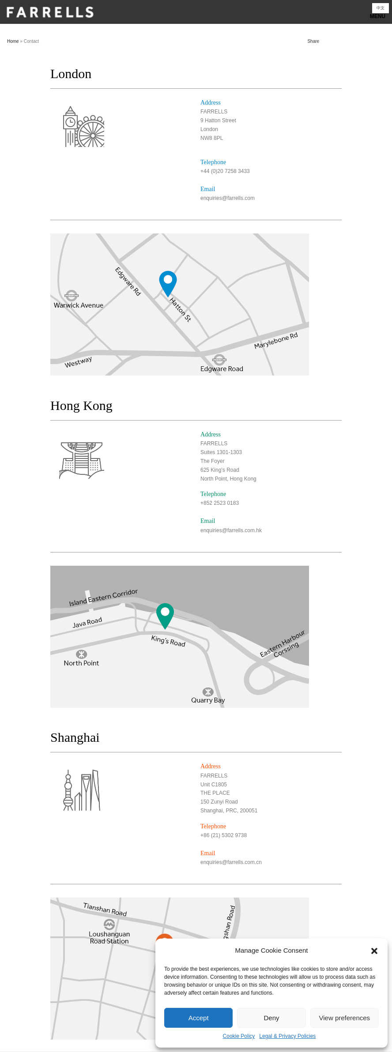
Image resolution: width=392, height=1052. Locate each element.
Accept (198, 1018)
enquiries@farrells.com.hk (231, 530)
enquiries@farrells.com (227, 198)
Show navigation (196, 14)
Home (13, 41)
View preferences (344, 1018)
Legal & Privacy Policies (287, 1036)
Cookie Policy (239, 1036)
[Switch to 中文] (380, 8)
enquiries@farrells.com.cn (231, 862)
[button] (374, 951)
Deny (271, 1018)
